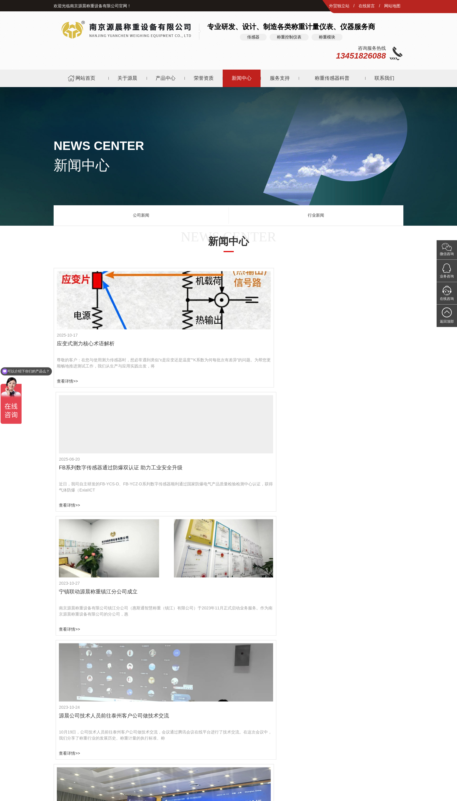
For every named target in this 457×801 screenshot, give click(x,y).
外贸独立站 (339, 5)
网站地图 (392, 5)
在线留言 (366, 5)
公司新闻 (141, 212)
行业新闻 (316, 212)
